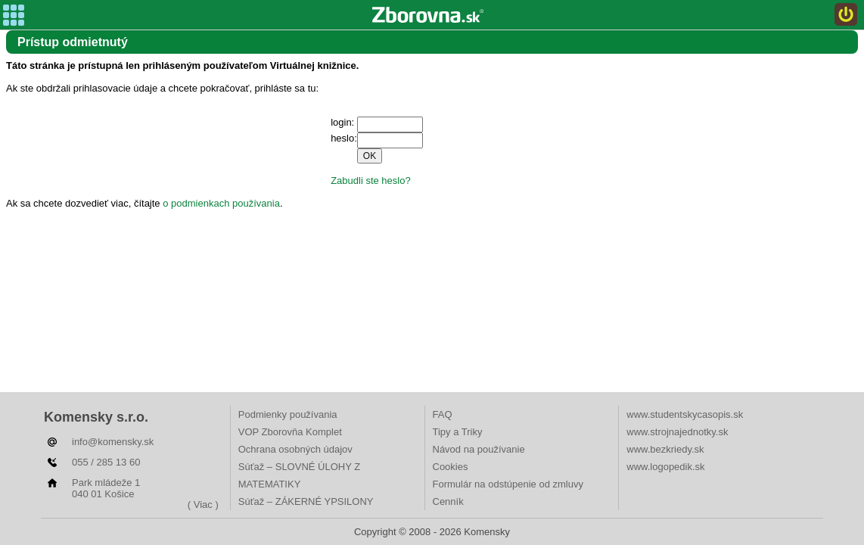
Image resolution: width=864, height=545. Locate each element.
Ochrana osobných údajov (295, 449)
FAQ (442, 414)
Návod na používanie (479, 449)
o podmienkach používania (221, 203)
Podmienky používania (287, 414)
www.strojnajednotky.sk (677, 432)
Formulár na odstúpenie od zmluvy (508, 484)
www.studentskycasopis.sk (684, 414)
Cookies (450, 466)
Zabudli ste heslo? (371, 180)
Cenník (448, 501)
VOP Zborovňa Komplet (290, 432)
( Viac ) (203, 504)
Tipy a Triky (458, 432)
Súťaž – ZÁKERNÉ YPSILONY (306, 501)
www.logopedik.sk (665, 466)
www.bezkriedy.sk (665, 449)
